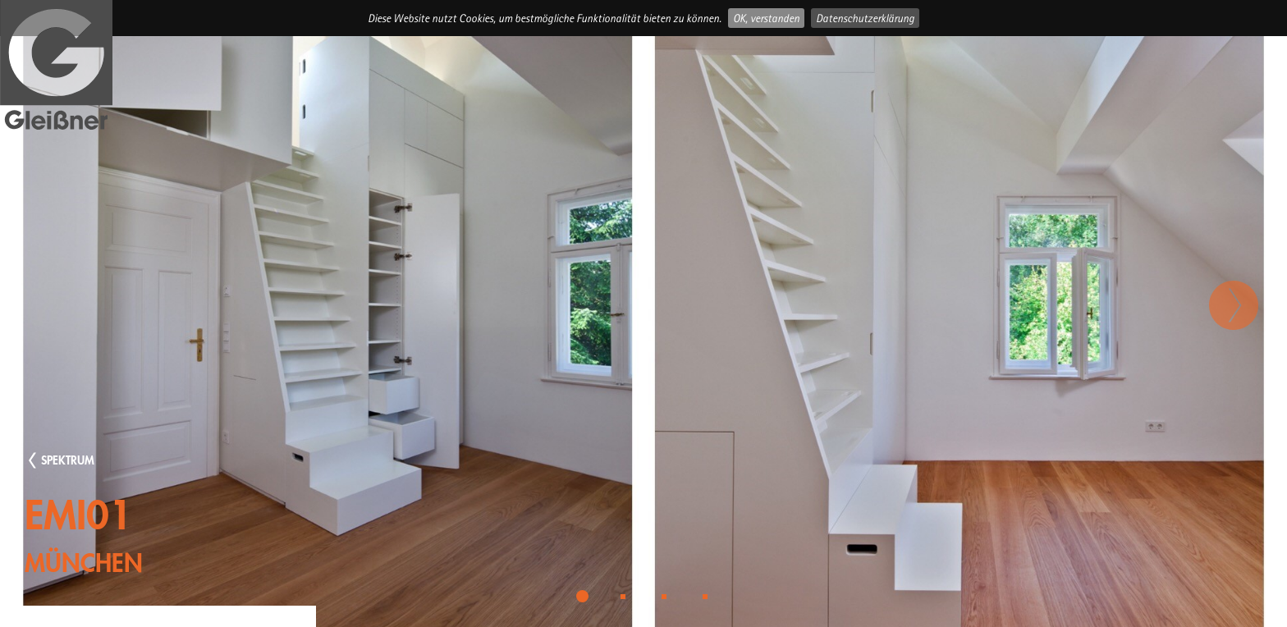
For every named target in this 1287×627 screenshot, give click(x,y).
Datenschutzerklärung (865, 18)
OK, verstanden (766, 18)
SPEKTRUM (67, 460)
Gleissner (56, 66)
